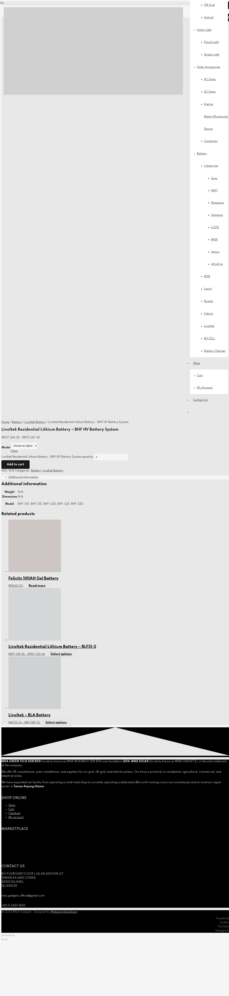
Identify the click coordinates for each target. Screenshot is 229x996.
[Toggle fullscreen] (9, 935)
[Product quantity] (111, 456)
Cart (11, 809)
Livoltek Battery (35, 422)
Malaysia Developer (64, 912)
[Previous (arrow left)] (2, 939)
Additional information (23, 477)
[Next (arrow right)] (6, 939)
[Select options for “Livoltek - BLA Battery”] (56, 722)
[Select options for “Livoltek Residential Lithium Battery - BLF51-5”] (61, 654)
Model (6, 447)
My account (16, 817)
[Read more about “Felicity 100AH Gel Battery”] (37, 586)
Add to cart (15, 464)
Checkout (14, 813)
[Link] (93, 94)
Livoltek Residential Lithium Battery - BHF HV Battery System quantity (47, 457)
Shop (11, 805)
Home (5, 422)
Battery (17, 422)
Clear (14, 451)
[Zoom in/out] (13, 935)
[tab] (118, 477)
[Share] (6, 935)
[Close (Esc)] (2, 935)
